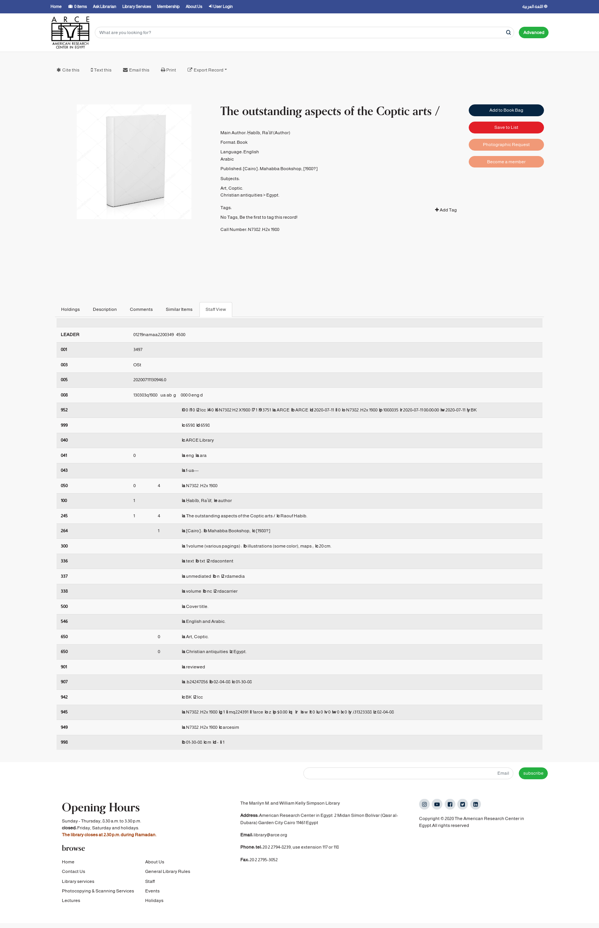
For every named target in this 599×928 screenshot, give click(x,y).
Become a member (506, 161)
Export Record (208, 70)
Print (171, 70)
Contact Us (73, 872)
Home (68, 862)
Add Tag (446, 210)
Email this (139, 70)
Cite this (70, 70)
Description (105, 309)
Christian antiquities (241, 195)
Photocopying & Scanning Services (98, 891)
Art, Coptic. (231, 188)
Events (152, 891)
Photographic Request (506, 144)
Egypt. (272, 195)
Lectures (71, 901)
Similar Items (179, 309)
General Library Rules (167, 872)
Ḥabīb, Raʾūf (259, 132)
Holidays (154, 901)
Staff (150, 882)
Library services (78, 882)
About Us (154, 862)
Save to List (506, 127)
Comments (141, 309)
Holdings (70, 309)
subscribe (533, 773)
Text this (103, 70)
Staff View (216, 309)
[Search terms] (304, 33)
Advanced (533, 32)
